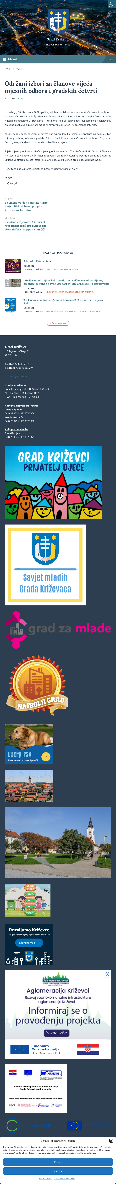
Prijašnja (10, 198)
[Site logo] (58, 33)
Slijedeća (10, 218)
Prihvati (58, 1162)
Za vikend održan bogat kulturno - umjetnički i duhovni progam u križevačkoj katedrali (27, 206)
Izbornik (58, 59)
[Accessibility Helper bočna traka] (112, 4)
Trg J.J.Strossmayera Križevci (62, 269)
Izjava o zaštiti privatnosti (64, 1178)
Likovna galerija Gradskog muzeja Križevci (69, 291)
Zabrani (58, 1171)
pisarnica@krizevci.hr (16, 376)
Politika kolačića (45, 1178)
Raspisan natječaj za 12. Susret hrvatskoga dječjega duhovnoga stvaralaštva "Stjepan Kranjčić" (25, 225)
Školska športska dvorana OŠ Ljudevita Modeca (72, 311)
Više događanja (58, 323)
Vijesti (20, 68)
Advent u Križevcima (37, 261)
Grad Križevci (58, 39)
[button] (111, 1140)
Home (8, 68)
